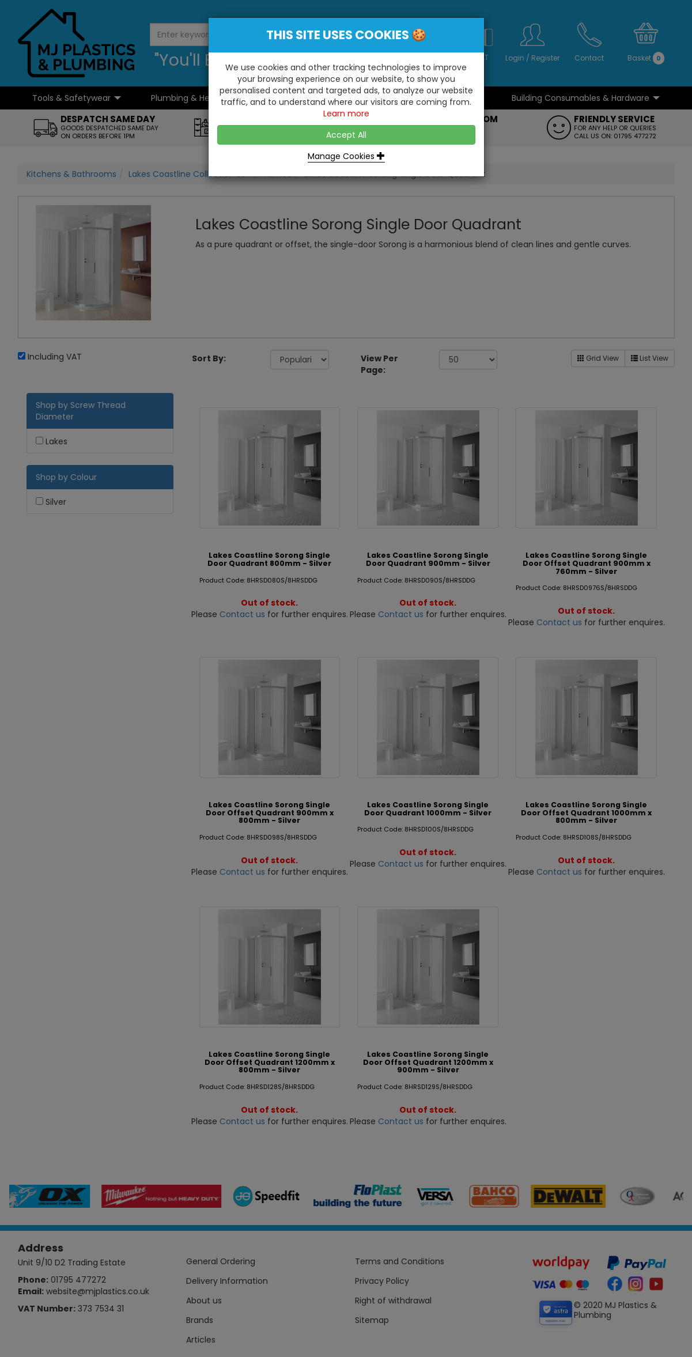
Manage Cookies (346, 156)
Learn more (346, 113)
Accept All (346, 135)
